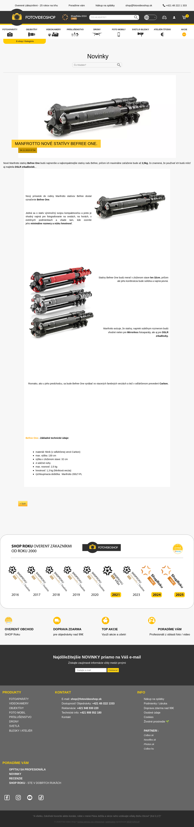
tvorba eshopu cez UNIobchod (91, 822)
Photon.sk (149, 744)
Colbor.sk (149, 735)
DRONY (14, 721)
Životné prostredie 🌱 (156, 721)
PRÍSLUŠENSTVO (20, 717)
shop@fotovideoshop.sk (86, 699)
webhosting (110, 822)
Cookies (149, 717)
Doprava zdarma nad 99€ (159, 708)
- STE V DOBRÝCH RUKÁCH (35, 783)
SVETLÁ (14, 726)
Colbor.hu (149, 748)
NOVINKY (15, 774)
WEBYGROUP (133, 822)
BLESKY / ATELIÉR (20, 730)
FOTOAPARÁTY (19, 699)
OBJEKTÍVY (16, 708)
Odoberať (113, 670)
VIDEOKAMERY (19, 703)
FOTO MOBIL (17, 712)
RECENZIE (16, 778)
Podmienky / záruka (155, 703)
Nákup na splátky (154, 699)
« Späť (23, 504)
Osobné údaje (152, 712)
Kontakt (66, 717)
